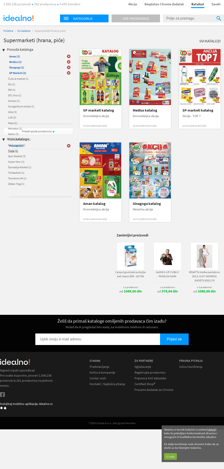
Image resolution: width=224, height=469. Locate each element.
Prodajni (16, 145)
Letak (13, 151)
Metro (13, 134)
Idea (12, 112)
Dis (11, 84)
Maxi (12, 123)
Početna (8, 30)
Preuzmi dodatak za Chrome (153, 390)
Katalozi (197, 4)
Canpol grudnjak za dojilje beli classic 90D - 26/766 (130, 274)
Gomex (14, 101)
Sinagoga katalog (147, 203)
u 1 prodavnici (130, 287)
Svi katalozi (23, 30)
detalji (212, 429)
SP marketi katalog (98, 110)
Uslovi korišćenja (190, 367)
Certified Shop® (144, 384)
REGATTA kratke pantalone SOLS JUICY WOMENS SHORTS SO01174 (204, 276)
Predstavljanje (99, 367)
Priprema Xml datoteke (150, 378)
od (130, 291)
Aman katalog (94, 203)
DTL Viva (14, 95)
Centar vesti (98, 378)
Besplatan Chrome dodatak (164, 4)
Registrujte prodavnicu (150, 373)
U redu (170, 456)
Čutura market (18, 78)
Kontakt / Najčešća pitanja (107, 384)
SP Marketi (17, 73)
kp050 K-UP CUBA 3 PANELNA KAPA (167, 274)
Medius (15, 62)
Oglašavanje (142, 367)
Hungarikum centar (21, 106)
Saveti (216, 4)
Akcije (132, 4)
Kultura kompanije (102, 373)
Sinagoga (16, 67)
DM (11, 89)
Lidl (12, 117)
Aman (14, 56)
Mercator (15, 128)
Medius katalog (145, 110)
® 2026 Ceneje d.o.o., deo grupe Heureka (112, 423)
